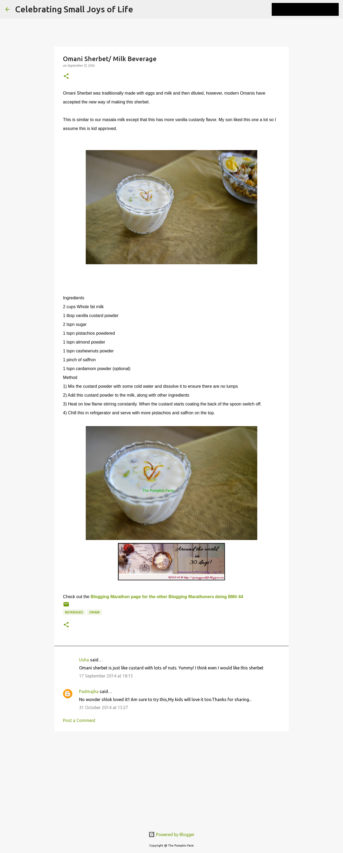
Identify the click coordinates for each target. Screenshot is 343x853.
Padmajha (89, 691)
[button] (66, 76)
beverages (74, 612)
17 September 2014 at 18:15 (106, 675)
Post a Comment (79, 720)
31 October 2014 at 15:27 (103, 707)
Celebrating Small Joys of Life (74, 9)
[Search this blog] (310, 9)
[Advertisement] (171, 776)
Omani (94, 612)
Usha (84, 659)
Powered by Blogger (171, 834)
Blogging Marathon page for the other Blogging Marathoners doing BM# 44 (167, 596)
